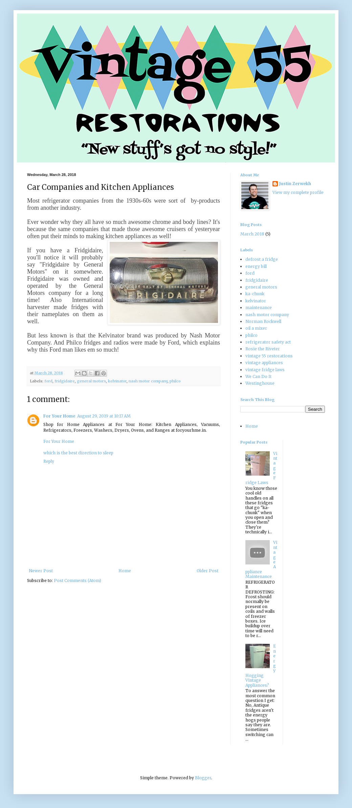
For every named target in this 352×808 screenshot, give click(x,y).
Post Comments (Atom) (77, 580)
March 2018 (252, 233)
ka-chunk (254, 293)
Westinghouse (259, 383)
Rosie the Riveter (262, 348)
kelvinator (117, 381)
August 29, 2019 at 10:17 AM (104, 416)
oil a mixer (256, 328)
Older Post (207, 570)
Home (124, 570)
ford (48, 381)
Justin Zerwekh (295, 183)
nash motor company (148, 381)
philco (175, 381)
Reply (48, 461)
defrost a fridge (261, 259)
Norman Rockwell (263, 321)
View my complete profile (298, 192)
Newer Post (41, 570)
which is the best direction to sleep (78, 452)
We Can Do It (258, 376)
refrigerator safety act (268, 342)
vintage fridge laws (265, 369)
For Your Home (59, 416)
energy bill (256, 266)
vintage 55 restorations (269, 355)
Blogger (203, 777)
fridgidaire (64, 381)
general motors (91, 381)
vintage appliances (264, 362)
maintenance (258, 307)
